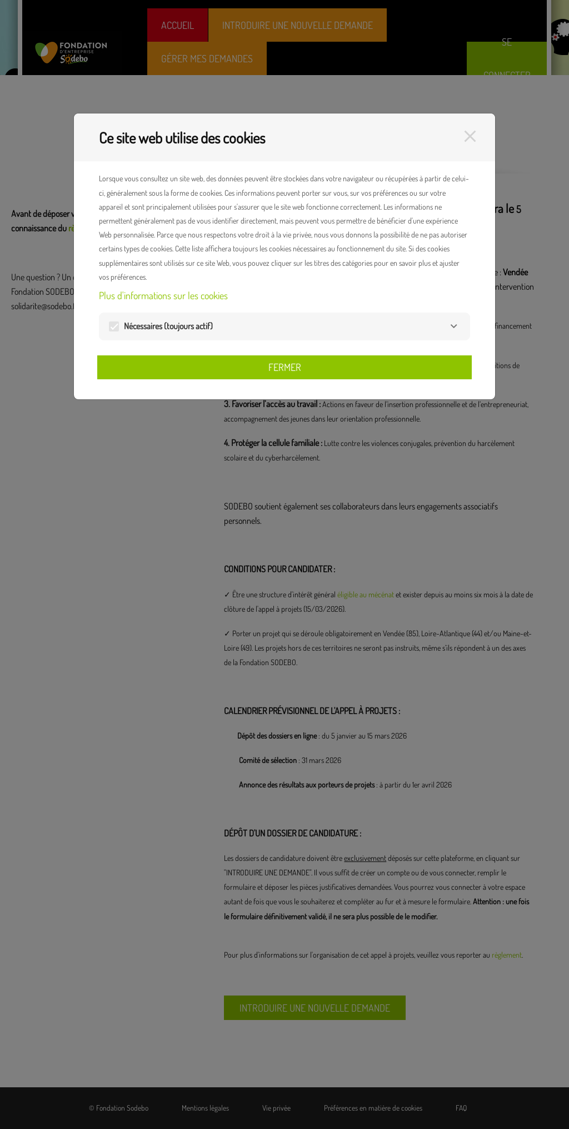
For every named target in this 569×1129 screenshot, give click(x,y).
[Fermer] (470, 136)
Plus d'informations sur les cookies (163, 295)
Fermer (284, 367)
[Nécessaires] (453, 326)
